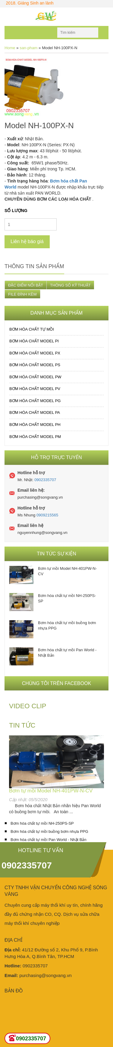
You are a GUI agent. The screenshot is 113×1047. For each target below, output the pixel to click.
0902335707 (45, 479)
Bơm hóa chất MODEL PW (35, 377)
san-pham (28, 48)
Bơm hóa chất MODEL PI (34, 341)
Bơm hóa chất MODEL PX (34, 353)
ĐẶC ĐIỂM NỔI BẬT (25, 285)
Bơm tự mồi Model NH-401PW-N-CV (67, 571)
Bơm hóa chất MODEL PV (34, 388)
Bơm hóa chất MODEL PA (34, 412)
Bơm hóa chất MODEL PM (35, 436)
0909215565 (47, 515)
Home (10, 48)
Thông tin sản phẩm (34, 266)
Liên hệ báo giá (27, 241)
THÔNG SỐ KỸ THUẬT (70, 285)
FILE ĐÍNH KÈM (22, 294)
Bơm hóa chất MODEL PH (35, 424)
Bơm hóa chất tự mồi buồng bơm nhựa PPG (67, 625)
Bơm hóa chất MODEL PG (35, 400)
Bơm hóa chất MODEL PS (34, 365)
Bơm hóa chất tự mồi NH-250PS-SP (67, 598)
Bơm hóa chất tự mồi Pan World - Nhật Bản (67, 653)
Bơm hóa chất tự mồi (31, 329)
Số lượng (16, 210)
